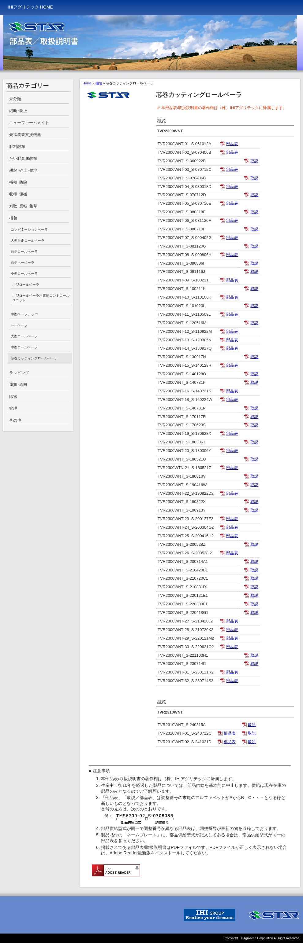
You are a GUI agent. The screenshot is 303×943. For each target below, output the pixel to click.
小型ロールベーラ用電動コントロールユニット (40, 298)
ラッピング (19, 372)
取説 (254, 161)
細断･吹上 (18, 110)
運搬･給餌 (18, 384)
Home (87, 83)
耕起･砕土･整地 (23, 170)
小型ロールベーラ (24, 273)
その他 (15, 420)
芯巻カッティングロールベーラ (34, 358)
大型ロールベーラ (24, 336)
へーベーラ (19, 325)
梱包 (13, 218)
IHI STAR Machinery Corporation (274, 914)
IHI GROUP (210, 914)
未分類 (15, 99)
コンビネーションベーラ (29, 229)
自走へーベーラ (22, 262)
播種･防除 (18, 182)
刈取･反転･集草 (23, 206)
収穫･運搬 (18, 194)
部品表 (232, 143)
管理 (13, 408)
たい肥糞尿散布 (23, 158)
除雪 (13, 396)
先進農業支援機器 (25, 134)
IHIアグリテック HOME (30, 7)
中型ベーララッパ (24, 314)
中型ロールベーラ (24, 347)
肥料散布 (17, 146)
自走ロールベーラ (24, 251)
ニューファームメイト (29, 122)
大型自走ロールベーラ (27, 240)
